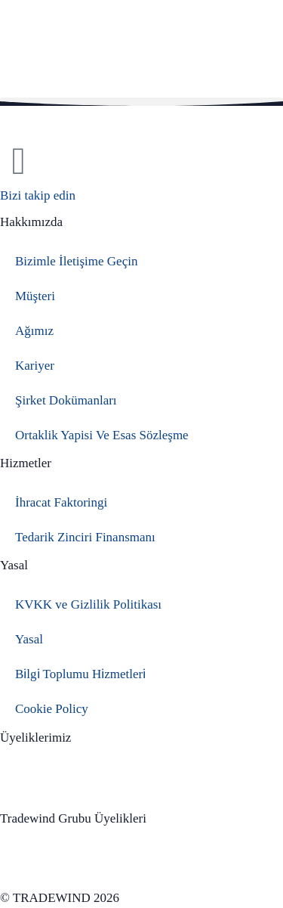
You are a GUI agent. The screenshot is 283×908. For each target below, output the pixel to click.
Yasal (29, 639)
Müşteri (35, 296)
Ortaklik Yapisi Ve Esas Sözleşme (102, 435)
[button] (141, 102)
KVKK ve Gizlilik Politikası (88, 604)
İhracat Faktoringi (61, 502)
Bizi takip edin (37, 195)
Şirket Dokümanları (66, 400)
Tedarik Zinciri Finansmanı (85, 537)
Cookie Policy (51, 709)
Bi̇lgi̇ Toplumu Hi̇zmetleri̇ (80, 674)
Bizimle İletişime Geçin (76, 261)
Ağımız (34, 331)
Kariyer (34, 365)
